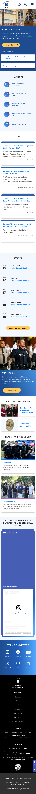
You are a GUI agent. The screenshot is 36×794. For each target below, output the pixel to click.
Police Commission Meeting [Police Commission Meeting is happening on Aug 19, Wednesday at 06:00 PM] (22, 317)
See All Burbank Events (18, 328)
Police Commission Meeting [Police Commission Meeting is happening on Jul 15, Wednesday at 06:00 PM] (22, 305)
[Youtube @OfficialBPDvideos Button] (28, 654)
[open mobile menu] (32, 4)
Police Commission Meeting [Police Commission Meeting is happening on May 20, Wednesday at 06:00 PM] (22, 280)
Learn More (10, 45)
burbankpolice (27, 632)
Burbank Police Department (13, 632)
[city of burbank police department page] (6, 4)
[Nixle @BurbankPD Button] (18, 665)
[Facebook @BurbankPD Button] (18, 654)
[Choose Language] (19, 4)
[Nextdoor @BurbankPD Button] (28, 665)
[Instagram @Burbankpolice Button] (7, 654)
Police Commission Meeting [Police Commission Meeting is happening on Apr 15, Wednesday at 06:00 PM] (22, 268)
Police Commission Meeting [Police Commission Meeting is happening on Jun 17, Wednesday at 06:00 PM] (22, 292)
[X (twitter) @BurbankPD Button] (7, 665)
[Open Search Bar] (25, 4)
